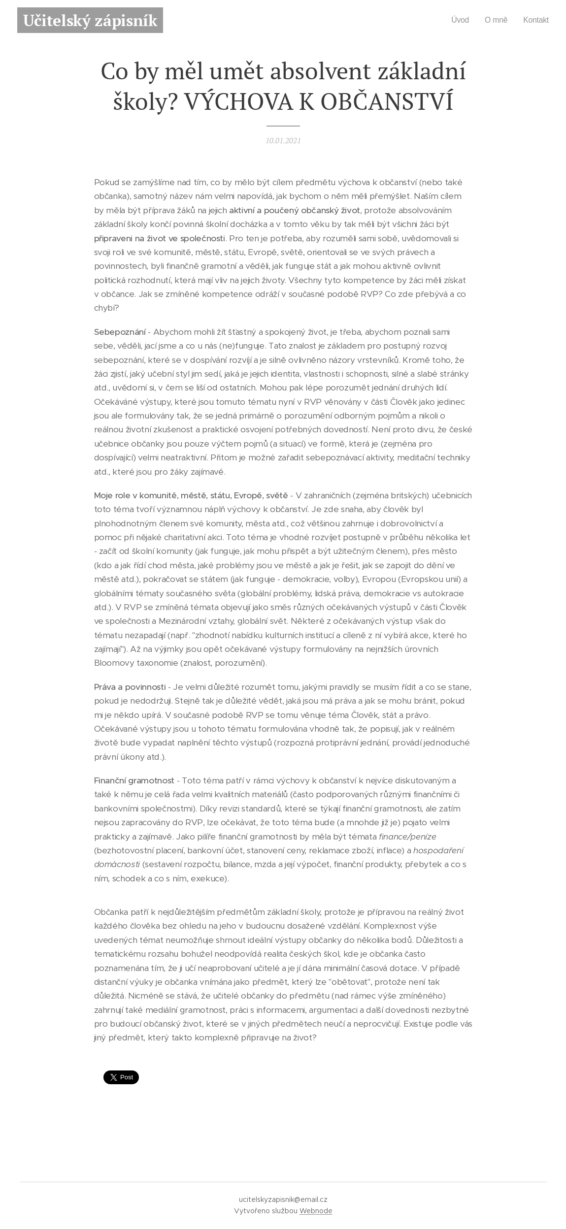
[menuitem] (458, 20)
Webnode (316, 1210)
